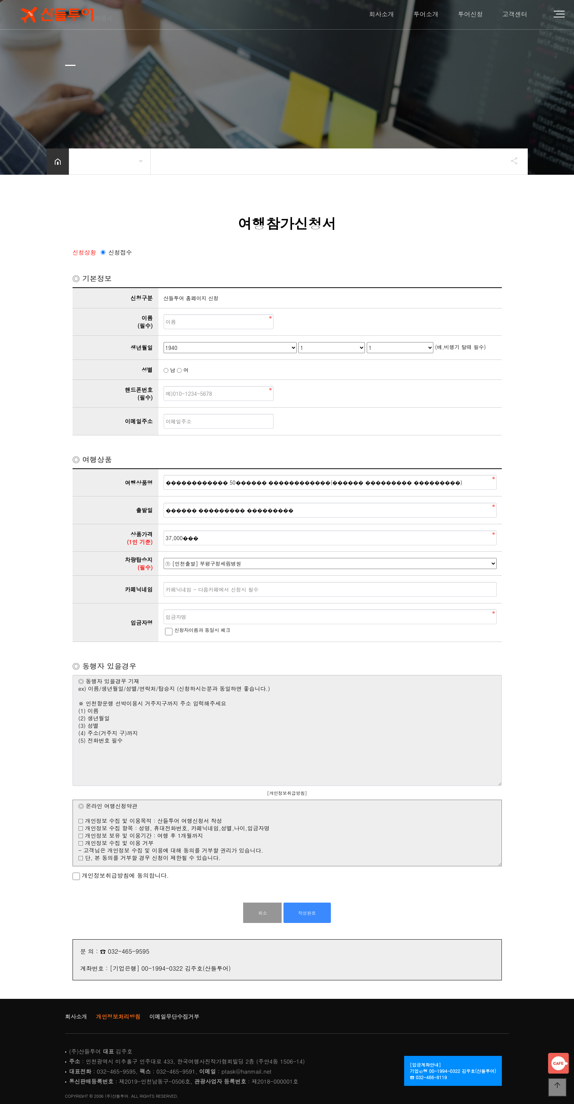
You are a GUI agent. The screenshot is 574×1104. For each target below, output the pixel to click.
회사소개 (381, 14)
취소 (262, 913)
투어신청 (470, 14)
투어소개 (426, 14)
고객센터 (514, 14)
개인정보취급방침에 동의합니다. (121, 875)
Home (65, 15)
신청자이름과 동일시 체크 (202, 629)
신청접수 (120, 252)
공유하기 (510, 160)
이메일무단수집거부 (174, 1016)
